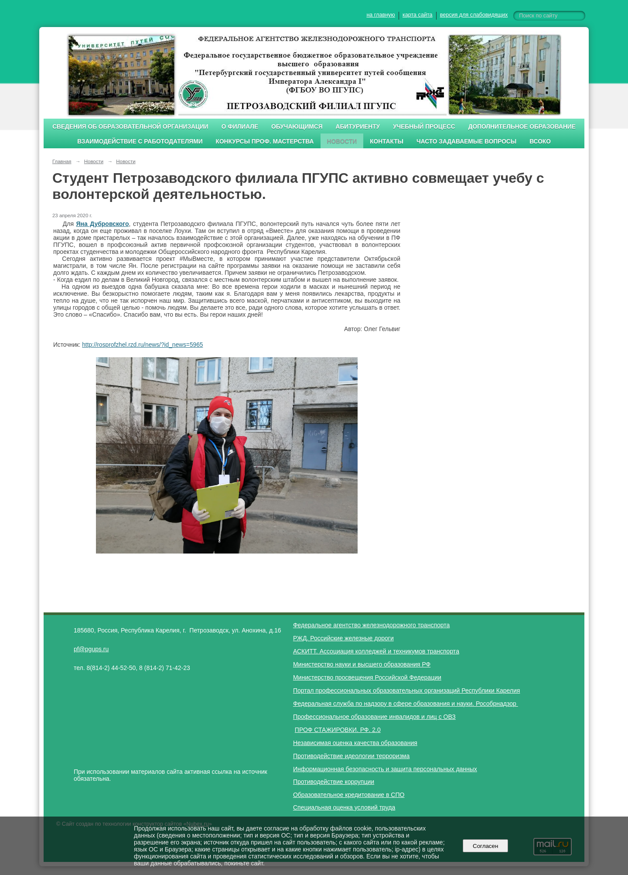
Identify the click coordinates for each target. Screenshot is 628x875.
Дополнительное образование (522, 126)
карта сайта (418, 15)
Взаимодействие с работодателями (139, 141)
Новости (342, 141)
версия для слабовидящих (474, 15)
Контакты (386, 141)
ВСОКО (540, 141)
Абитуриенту (358, 126)
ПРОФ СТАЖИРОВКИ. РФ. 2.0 (338, 729)
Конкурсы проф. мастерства (265, 141)
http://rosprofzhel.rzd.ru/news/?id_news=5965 (142, 345)
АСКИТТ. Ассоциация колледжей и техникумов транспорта (376, 651)
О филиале (240, 126)
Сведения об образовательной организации (130, 126)
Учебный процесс (424, 126)
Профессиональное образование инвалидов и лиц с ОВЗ (374, 716)
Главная (62, 161)
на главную (380, 15)
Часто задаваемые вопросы (466, 141)
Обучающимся (296, 126)
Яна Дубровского (102, 223)
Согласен (486, 846)
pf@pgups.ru (91, 649)
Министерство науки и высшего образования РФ (361, 664)
